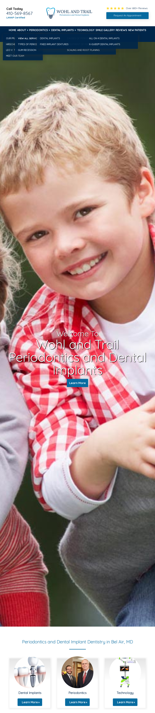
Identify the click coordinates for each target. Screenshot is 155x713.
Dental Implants (62, 30)
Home (12, 30)
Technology (86, 30)
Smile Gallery (105, 30)
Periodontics (38, 30)
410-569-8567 (19, 13)
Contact (14, 37)
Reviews (121, 30)
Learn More (77, 383)
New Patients (137, 30)
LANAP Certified (15, 17)
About (21, 30)
